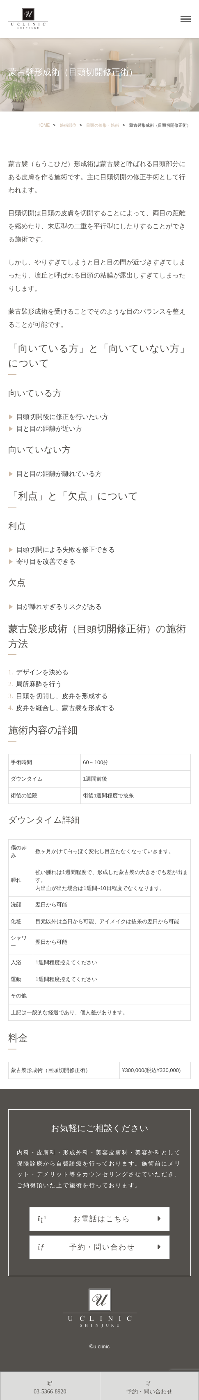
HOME (43, 125)
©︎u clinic (99, 1346)
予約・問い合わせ (86, 1247)
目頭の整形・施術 (102, 125)
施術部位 (68, 125)
